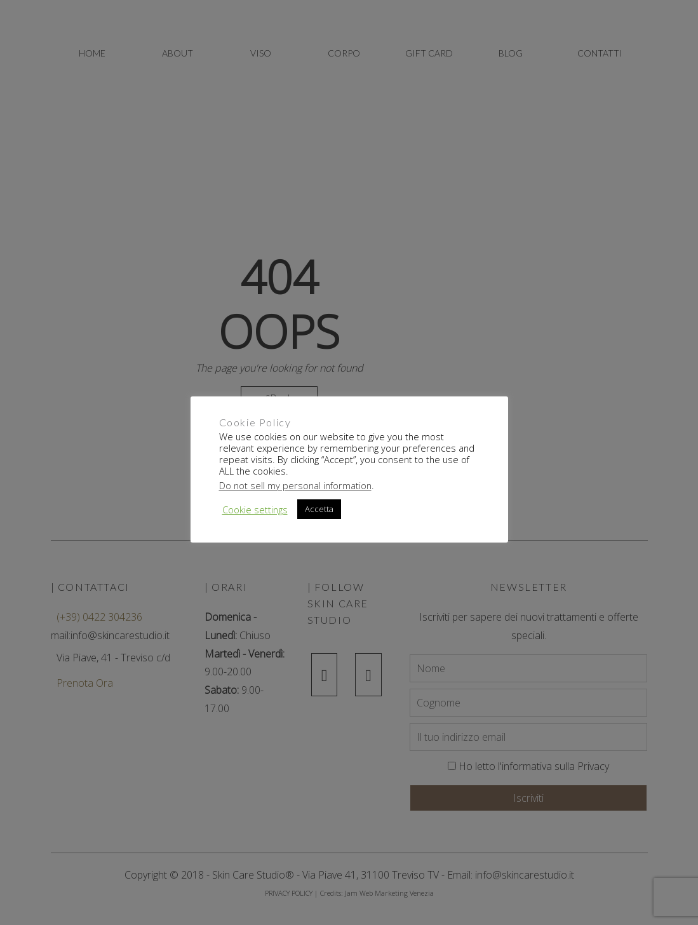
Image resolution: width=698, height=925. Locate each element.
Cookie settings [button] (255, 509)
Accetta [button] (319, 509)
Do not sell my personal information (295, 485)
